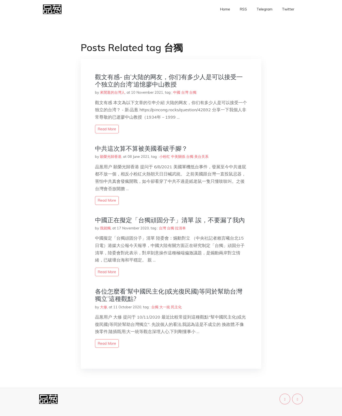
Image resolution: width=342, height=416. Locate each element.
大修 (103, 307)
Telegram (264, 9)
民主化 (176, 307)
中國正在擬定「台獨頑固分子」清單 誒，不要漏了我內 (170, 220)
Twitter (288, 9)
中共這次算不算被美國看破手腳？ (141, 148)
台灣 (184, 92)
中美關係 (178, 156)
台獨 (192, 92)
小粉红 (164, 156)
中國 (176, 92)
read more (107, 129)
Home (225, 9)
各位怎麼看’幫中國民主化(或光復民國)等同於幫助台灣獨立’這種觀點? (168, 295)
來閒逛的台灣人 (112, 92)
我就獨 (105, 228)
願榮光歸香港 (110, 156)
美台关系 (201, 156)
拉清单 (180, 228)
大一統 (164, 307)
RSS (243, 9)
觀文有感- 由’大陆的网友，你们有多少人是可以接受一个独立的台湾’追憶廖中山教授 (169, 80)
